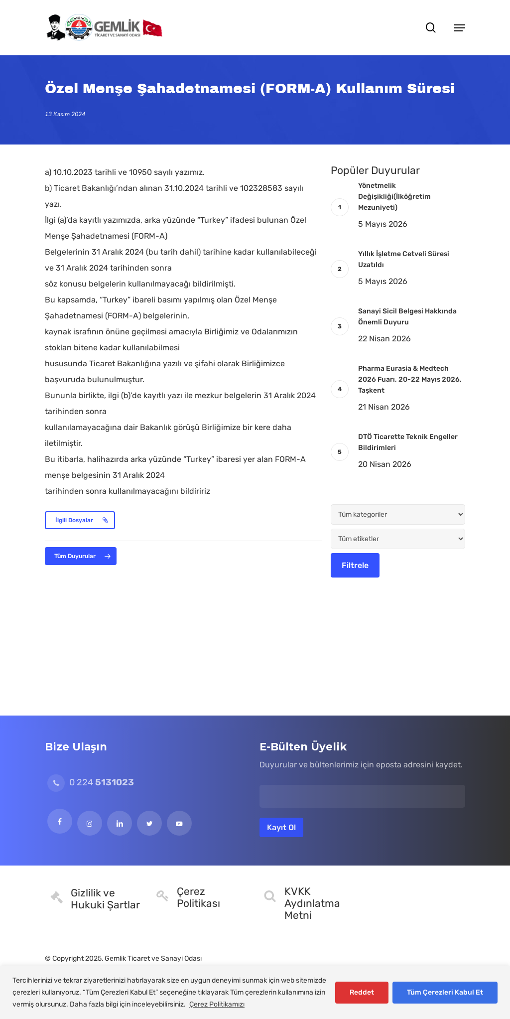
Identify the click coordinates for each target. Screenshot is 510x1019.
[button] (459, 27)
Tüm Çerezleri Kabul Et (445, 992)
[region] (255, 992)
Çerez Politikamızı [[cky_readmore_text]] (217, 1004)
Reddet (362, 992)
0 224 (90, 782)
